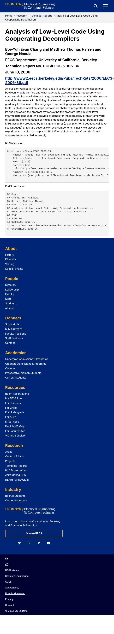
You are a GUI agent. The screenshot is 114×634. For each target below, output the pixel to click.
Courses (10, 368)
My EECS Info (13, 398)
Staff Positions (14, 338)
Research (21, 15)
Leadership (12, 289)
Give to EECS (34, 533)
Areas (8, 451)
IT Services (12, 421)
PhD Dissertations (16, 470)
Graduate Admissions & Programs (25, 363)
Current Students (15, 377)
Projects (10, 461)
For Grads (11, 407)
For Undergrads (14, 412)
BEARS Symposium (17, 479)
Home (8, 15)
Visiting (9, 264)
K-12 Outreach (14, 328)
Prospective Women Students (23, 372)
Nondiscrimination (15, 593)
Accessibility (12, 587)
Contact (10, 342)
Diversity (10, 259)
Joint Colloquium (15, 475)
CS (6, 564)
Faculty (9, 294)
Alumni (9, 308)
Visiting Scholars (15, 435)
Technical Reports (41, 15)
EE (6, 558)
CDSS (8, 581)
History (9, 254)
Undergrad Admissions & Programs (26, 359)
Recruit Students (15, 495)
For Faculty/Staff (15, 430)
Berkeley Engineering (17, 575)
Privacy (9, 599)
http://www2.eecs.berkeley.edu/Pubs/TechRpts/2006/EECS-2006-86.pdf (59, 80)
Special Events (14, 268)
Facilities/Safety (15, 426)
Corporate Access (16, 500)
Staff (8, 298)
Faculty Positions (15, 333)
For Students (13, 403)
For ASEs (10, 417)
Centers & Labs (14, 456)
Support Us (12, 324)
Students (10, 303)
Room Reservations (17, 393)
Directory (11, 284)
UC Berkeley (12, 570)
